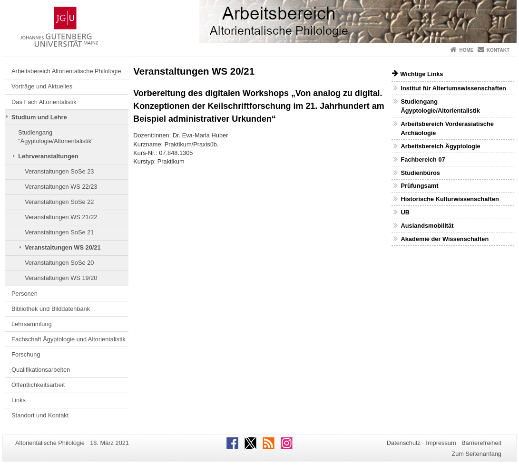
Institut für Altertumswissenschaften (453, 88)
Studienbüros (420, 172)
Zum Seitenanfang (476, 453)
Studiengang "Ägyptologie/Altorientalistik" (55, 137)
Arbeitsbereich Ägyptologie (440, 146)
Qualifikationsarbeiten (40, 369)
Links (18, 400)
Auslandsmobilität (427, 225)
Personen (24, 293)
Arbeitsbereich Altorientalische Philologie (66, 71)
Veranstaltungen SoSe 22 (59, 201)
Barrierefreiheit (481, 442)
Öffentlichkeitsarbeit (38, 384)
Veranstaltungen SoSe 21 (59, 232)
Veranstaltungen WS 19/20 (61, 277)
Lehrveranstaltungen (48, 156)
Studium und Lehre (39, 117)
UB (405, 212)
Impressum (441, 442)
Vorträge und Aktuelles (41, 86)
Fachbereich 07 (423, 159)
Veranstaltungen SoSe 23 (59, 171)
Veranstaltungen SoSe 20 (59, 262)
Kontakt (498, 50)
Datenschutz (404, 442)
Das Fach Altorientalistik (44, 102)
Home (466, 50)
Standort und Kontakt (40, 415)
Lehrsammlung (31, 324)
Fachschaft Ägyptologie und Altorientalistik (68, 339)
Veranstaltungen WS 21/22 (61, 217)
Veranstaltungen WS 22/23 (61, 186)
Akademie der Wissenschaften (445, 238)
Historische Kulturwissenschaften (450, 199)
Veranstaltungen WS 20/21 (62, 247)
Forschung (25, 354)
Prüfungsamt (419, 185)
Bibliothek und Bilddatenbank (50, 308)
